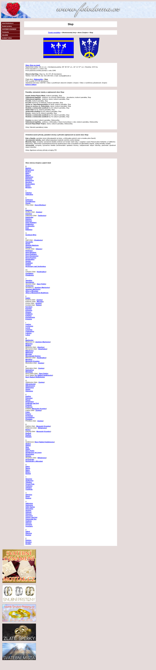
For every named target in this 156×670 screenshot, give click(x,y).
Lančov (28, 324)
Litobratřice (29, 331)
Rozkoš (28, 433)
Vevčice (28, 510)
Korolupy (28, 307)
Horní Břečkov (40, 205)
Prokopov (29, 415)
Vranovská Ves (31, 519)
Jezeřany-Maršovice (41, 287)
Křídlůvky (29, 314)
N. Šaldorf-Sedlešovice (44, 375)
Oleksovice (29, 387)
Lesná (27, 328)
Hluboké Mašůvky (32, 245)
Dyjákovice (29, 224)
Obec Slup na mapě (32, 65)
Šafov (27, 466)
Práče (27, 412)
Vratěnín (28, 521)
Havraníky (29, 242)
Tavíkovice (42, 215)
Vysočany (29, 526)
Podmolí (28, 405)
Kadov (27, 298)
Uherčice (40, 347)
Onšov (27, 389)
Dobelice (28, 214)
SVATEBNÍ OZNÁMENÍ (9, 29)
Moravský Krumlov (32, 361)
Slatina (28, 445)
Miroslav (40, 301)
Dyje (27, 228)
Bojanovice (29, 180)
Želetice (28, 540)
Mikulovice (29, 350)
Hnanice (28, 247)
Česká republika (54, 32)
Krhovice (28, 310)
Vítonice (28, 514)
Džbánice (28, 229)
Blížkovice (29, 177)
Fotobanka (5, 32)
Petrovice (29, 398)
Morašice (28, 359)
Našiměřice (29, 370)
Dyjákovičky (30, 226)
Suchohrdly (29, 459)
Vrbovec (39, 249)
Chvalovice (38, 240)
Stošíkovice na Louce (33, 452)
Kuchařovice (30, 317)
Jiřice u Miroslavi (31, 291)
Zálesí (27, 531)
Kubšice (28, 315)
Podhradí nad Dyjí (32, 403)
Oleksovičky (38, 79)
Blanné (28, 175)
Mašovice (29, 343)
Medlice (28, 345)
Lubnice (28, 333)
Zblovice (28, 533)
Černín (27, 203)
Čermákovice (30, 201)
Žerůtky (28, 544)
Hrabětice (29, 263)
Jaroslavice (29, 282)
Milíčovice (29, 352)
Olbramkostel (30, 384)
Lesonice (28, 329)
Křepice (28, 312)
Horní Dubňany (31, 254)
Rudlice (28, 435)
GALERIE (5, 35)
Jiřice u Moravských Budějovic (36, 293)
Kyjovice (28, 319)
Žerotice (28, 542)
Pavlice (28, 396)
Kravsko (28, 308)
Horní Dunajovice (31, 256)
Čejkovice (29, 200)
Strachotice (42, 349)
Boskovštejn (30, 184)
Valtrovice (29, 503)
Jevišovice (29, 286)
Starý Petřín (41, 284)
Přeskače (28, 419)
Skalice (28, 444)
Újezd (27, 496)
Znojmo (39, 212)
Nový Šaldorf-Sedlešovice (35, 377)
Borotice (28, 182)
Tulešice (28, 487)
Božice (28, 185)
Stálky (27, 449)
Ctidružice (29, 194)
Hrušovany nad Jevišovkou (35, 266)
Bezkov (28, 171)
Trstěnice (28, 486)
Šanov (27, 468)
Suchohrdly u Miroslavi (34, 461)
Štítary (27, 472)
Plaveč (27, 400)
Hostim (28, 261)
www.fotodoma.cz (7, 23)
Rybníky (28, 436)
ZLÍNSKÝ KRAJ (7, 38)
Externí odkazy (31, 84)
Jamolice (28, 280)
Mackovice (29, 340)
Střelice (28, 456)
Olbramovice (30, 386)
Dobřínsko (29, 217)
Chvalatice (29, 273)
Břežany (28, 187)
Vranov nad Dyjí (31, 517)
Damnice (28, 210)
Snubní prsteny (7, 26)
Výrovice (28, 524)
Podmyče (28, 407)
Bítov (27, 173)
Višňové (28, 512)
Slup (27, 447)
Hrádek (28, 264)
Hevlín (27, 243)
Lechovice (29, 326)
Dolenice (28, 221)
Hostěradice (29, 259)
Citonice (28, 192)
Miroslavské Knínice (33, 356)
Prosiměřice (29, 417)
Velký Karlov (30, 507)
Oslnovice (29, 391)
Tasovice (28, 479)
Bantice (28, 168)
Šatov (27, 470)
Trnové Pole (29, 484)
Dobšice (28, 219)
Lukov (27, 335)
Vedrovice (29, 505)
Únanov (28, 498)
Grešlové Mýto (30, 235)
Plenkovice (29, 401)
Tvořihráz (29, 489)
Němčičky (29, 372)
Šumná (28, 473)
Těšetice (28, 482)
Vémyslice (29, 508)
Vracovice (29, 515)
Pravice (28, 414)
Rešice (38, 305)
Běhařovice (29, 170)
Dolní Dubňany (31, 222)
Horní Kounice (30, 257)
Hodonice (29, 250)
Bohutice (28, 178)
